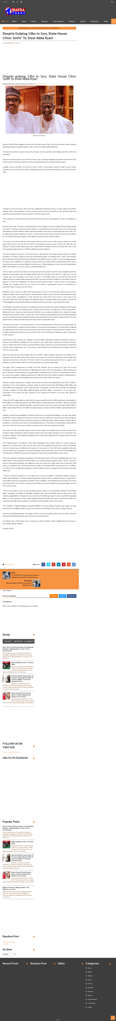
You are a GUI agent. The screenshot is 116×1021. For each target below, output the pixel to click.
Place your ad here (9, 935)
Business (45, 21)
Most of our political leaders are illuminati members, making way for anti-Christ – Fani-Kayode (18, 641)
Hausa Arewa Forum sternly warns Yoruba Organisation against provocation (21, 687)
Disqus (62, 589)
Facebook (71, 589)
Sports (90, 988)
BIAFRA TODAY (41, 84)
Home (5, 2)
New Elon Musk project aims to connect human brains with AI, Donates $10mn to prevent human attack (22, 671)
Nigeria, (18, 43)
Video (106, 21)
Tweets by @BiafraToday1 (11, 745)
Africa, (14, 43)
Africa (10, 28)
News (89, 961)
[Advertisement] (74, 11)
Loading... (6, 937)
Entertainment (58, 21)
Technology (94, 21)
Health (82, 21)
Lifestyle (72, 21)
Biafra (90, 965)
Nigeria (15, 28)
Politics (33, 21)
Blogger (53, 589)
